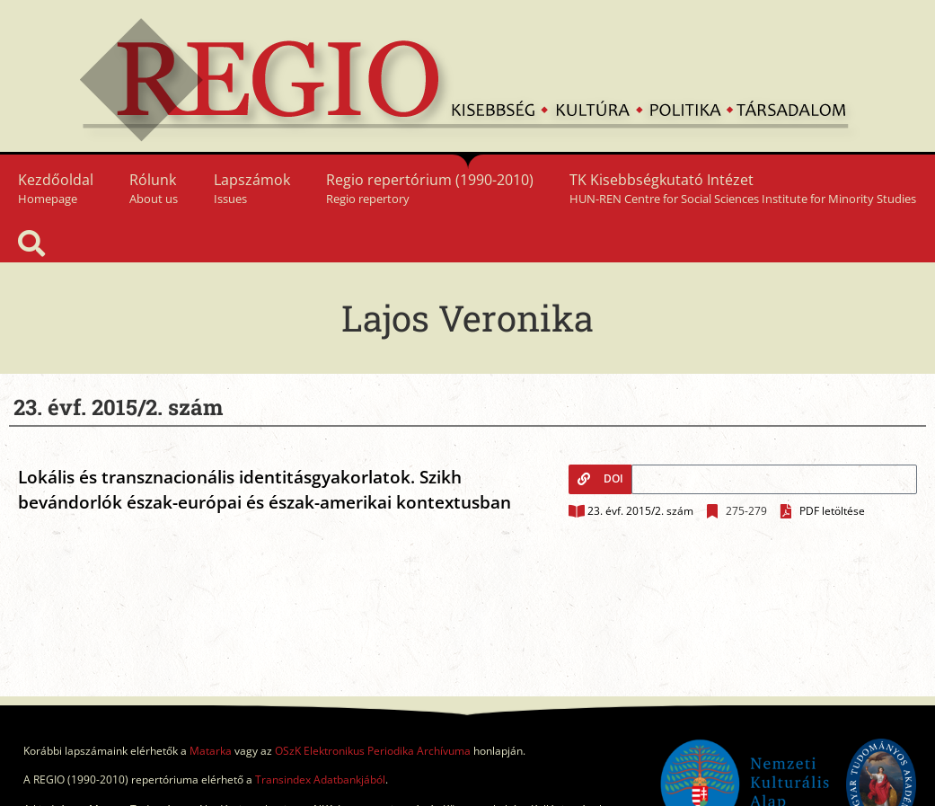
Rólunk (153, 188)
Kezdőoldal (55, 188)
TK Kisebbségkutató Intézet (742, 188)
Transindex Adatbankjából (320, 779)
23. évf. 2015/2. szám (640, 510)
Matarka (211, 750)
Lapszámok (252, 188)
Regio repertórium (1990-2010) (430, 188)
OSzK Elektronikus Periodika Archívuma (373, 750)
